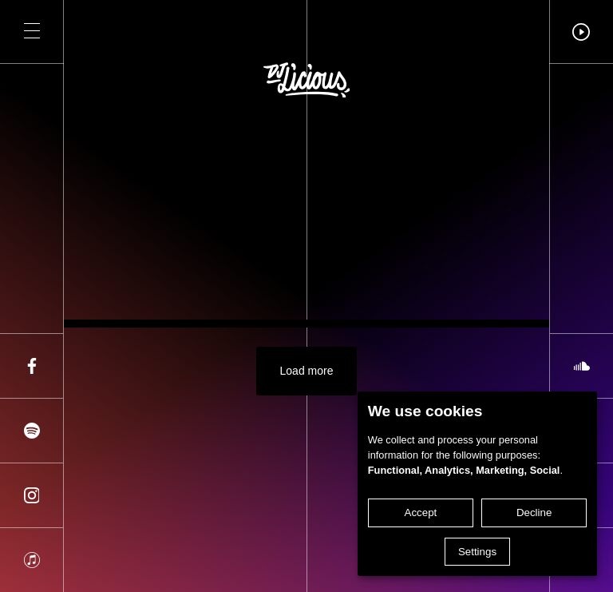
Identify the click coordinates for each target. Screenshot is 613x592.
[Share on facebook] (31, 366)
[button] (32, 31)
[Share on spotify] (31, 431)
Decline (534, 512)
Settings (477, 552)
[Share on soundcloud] (581, 366)
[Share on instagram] (31, 495)
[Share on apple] (31, 560)
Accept (421, 512)
